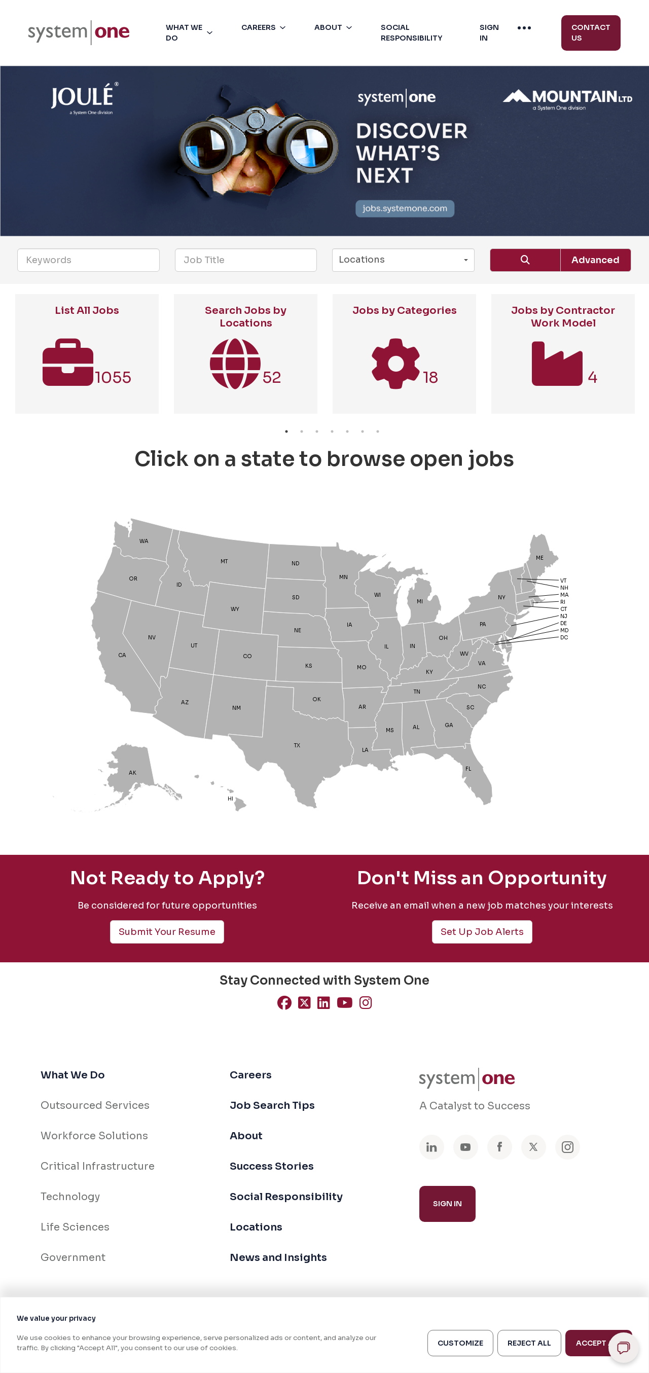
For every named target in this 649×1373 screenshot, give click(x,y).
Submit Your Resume (167, 931)
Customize (460, 1343)
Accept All (599, 1343)
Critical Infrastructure (98, 1166)
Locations (256, 1227)
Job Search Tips (272, 1105)
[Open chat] (623, 1347)
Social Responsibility (286, 1196)
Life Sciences (75, 1227)
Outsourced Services (95, 1105)
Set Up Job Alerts (482, 931)
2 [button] (302, 431)
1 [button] (286, 431)
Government (73, 1257)
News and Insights (278, 1257)
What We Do (73, 1075)
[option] (87, 359)
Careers (251, 1075)
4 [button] (332, 431)
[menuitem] (78, 32)
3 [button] (317, 431)
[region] (324, 1335)
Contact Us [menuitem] (590, 33)
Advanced (595, 260)
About (246, 1136)
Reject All (529, 1343)
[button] (191, 33)
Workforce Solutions (94, 1136)
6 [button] (362, 431)
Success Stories (272, 1166)
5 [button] (347, 431)
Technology (70, 1196)
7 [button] (378, 431)
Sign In (447, 1203)
